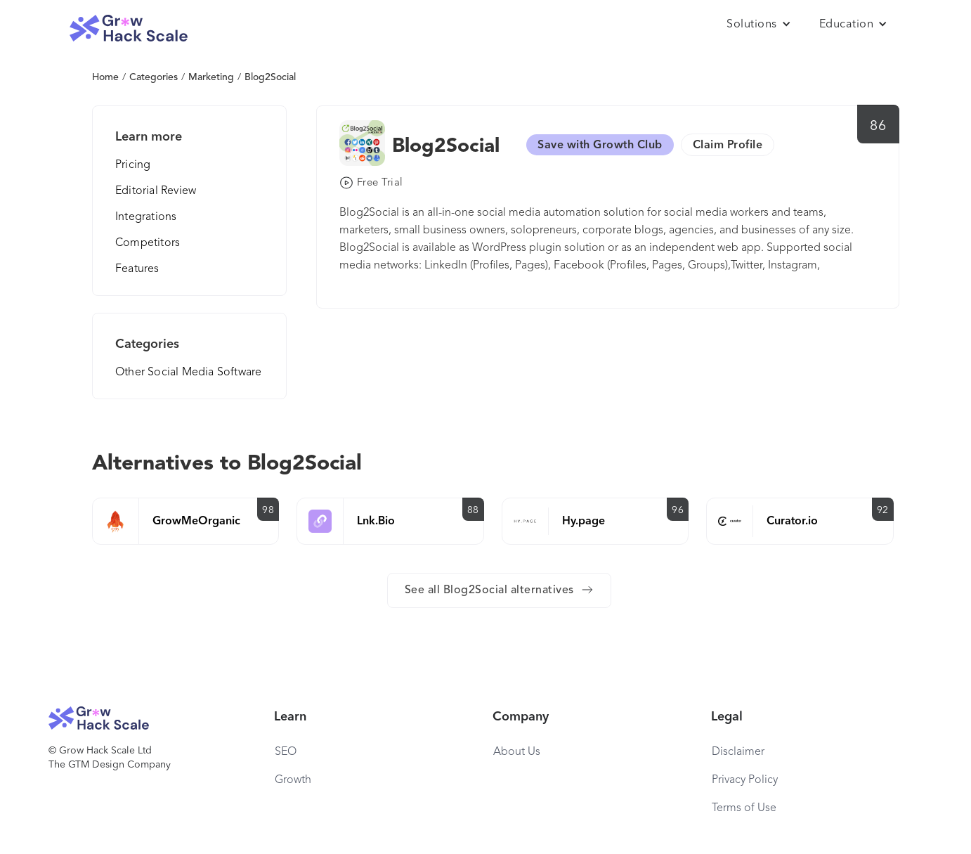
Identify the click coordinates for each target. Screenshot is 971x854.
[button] (758, 25)
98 (268, 510)
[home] (129, 28)
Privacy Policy (745, 780)
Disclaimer (738, 752)
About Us (516, 752)
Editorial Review (155, 191)
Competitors (147, 243)
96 (678, 510)
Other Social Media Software (188, 372)
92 (883, 510)
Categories (153, 77)
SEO (285, 752)
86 (878, 126)
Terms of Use (744, 808)
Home (105, 77)
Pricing (132, 165)
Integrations (145, 217)
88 (473, 510)
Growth (293, 780)
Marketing (211, 77)
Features (137, 269)
